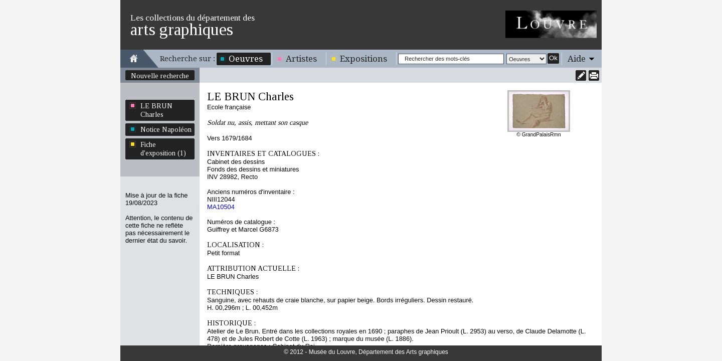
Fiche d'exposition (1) (163, 148)
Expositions (363, 59)
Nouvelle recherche (160, 76)
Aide (577, 59)
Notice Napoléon (166, 129)
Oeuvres (246, 59)
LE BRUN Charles (156, 110)
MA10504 (221, 207)
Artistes (301, 59)
